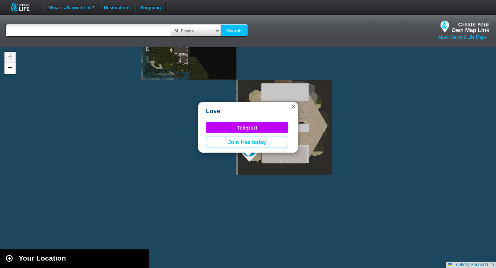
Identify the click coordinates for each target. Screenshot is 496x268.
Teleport (247, 128)
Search (234, 31)
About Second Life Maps (462, 37)
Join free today (247, 142)
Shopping (150, 7)
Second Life (24, 7)
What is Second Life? (71, 7)
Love (213, 111)
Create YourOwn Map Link (470, 27)
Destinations (117, 7)
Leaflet (457, 264)
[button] (293, 106)
